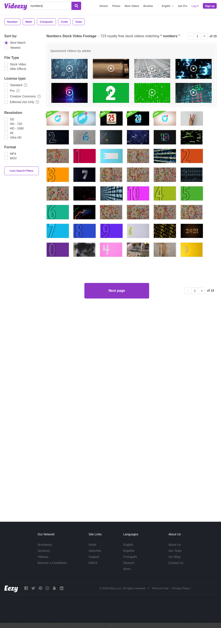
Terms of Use (160, 588)
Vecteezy (44, 550)
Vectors (103, 6)
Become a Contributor (52, 563)
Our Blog (174, 557)
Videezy (43, 557)
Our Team (175, 550)
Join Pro (182, 6)
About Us (174, 544)
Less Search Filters (21, 170)
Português (130, 557)
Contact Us (175, 563)
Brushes (148, 6)
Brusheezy (45, 544)
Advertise (94, 550)
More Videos (132, 6)
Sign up (210, 6)
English (128, 544)
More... (128, 569)
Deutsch (128, 563)
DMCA (92, 563)
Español (128, 550)
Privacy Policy (180, 588)
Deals (92, 544)
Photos (116, 6)
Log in (195, 6)
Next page (117, 496)
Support (93, 557)
